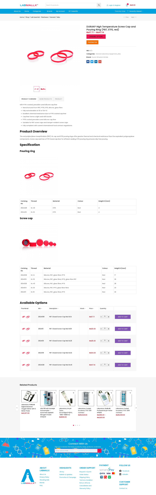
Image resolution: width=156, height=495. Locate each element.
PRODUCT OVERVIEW (28, 99)
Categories (38, 11)
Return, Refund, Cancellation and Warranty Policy (85, 485)
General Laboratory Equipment (106, 54)
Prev (127, 17)
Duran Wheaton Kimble (100, 57)
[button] (130, 5)
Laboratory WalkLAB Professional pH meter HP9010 (104, 410)
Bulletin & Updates (66, 475)
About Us (17, 11)
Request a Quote (85, 472)
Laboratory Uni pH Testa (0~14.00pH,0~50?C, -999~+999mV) (66, 411)
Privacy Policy (44, 477)
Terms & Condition (86, 480)
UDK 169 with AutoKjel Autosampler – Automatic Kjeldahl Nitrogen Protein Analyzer (47, 412)
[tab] (29, 99)
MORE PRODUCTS (45, 99)
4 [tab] (79, 425)
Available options (96, 37)
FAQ (41, 485)
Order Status (83, 475)
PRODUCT (58, 99)
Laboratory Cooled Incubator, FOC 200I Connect (123, 410)
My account (60, 11)
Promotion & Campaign (68, 477)
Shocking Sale (44, 480)
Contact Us (92, 42)
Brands (49, 11)
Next (132, 17)
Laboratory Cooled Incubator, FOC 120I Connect (84, 410)
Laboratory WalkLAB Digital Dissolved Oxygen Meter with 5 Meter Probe (28, 408)
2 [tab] (75, 425)
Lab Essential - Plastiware (39, 17)
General (52, 17)
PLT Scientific (73, 11)
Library (62, 472)
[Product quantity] (104, 316)
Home (27, 11)
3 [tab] (77, 425)
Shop (27, 17)
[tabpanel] (29, 406)
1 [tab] (73, 425)
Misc (58, 17)
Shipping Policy (84, 477)
